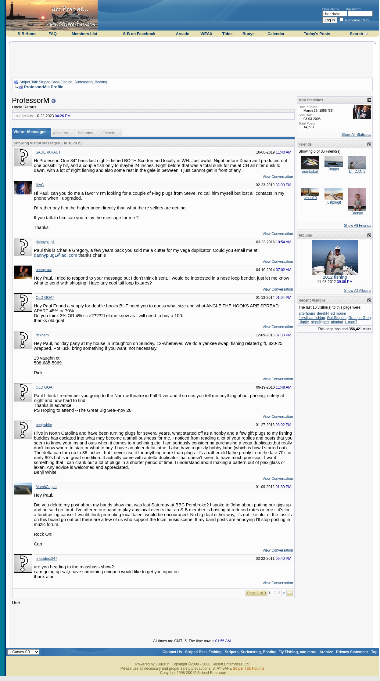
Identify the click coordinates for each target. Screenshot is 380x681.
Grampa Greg (359, 318)
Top (374, 652)
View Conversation (278, 177)
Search (356, 33)
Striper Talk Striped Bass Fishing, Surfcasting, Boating (63, 82)
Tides (227, 33)
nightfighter (320, 322)
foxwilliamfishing (312, 318)
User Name (330, 9)
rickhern (42, 335)
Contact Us (172, 652)
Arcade (182, 33)
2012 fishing (335, 277)
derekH (323, 313)
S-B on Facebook (139, 33)
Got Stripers (336, 318)
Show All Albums (357, 290)
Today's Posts (317, 33)
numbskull (310, 171)
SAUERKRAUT (48, 152)
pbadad (337, 322)
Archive (326, 652)
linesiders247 (46, 558)
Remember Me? (354, 20)
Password (353, 9)
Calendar (276, 33)
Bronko (357, 213)
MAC (40, 185)
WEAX (206, 33)
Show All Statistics (356, 134)
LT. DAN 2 (357, 171)
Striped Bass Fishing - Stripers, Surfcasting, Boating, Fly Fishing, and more (250, 652)
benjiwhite (44, 425)
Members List (84, 33)
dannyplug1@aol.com (55, 255)
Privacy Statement (352, 652)
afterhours (307, 313)
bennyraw (44, 270)
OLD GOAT (45, 297)
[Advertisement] (192, 59)
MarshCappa (46, 487)
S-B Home (27, 33)
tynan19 (310, 198)
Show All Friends (357, 225)
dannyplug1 (45, 242)
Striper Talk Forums (248, 668)
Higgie (304, 322)
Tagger (333, 169)
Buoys (248, 33)
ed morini (338, 313)
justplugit (334, 202)
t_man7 (351, 322)
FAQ (52, 33)
